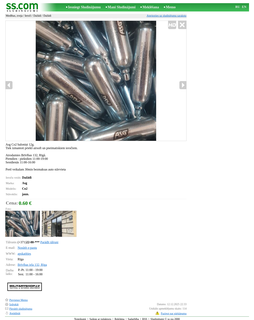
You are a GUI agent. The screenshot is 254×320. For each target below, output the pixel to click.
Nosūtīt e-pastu (27, 246)
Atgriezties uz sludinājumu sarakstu (166, 15)
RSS (144, 317)
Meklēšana (150, 7)
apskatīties (24, 252)
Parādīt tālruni (49, 240)
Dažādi (37, 15)
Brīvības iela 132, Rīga (32, 263)
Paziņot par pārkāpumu (174, 311)
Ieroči (28, 15)
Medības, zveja (14, 15)
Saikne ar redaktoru (100, 317)
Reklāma (119, 317)
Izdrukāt (14, 302)
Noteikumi (80, 317)
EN (244, 7)
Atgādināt (14, 311)
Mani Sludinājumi (122, 7)
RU (237, 7)
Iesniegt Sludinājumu (84, 7)
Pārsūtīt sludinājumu (20, 307)
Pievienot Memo (18, 298)
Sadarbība (133, 317)
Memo (171, 7)
